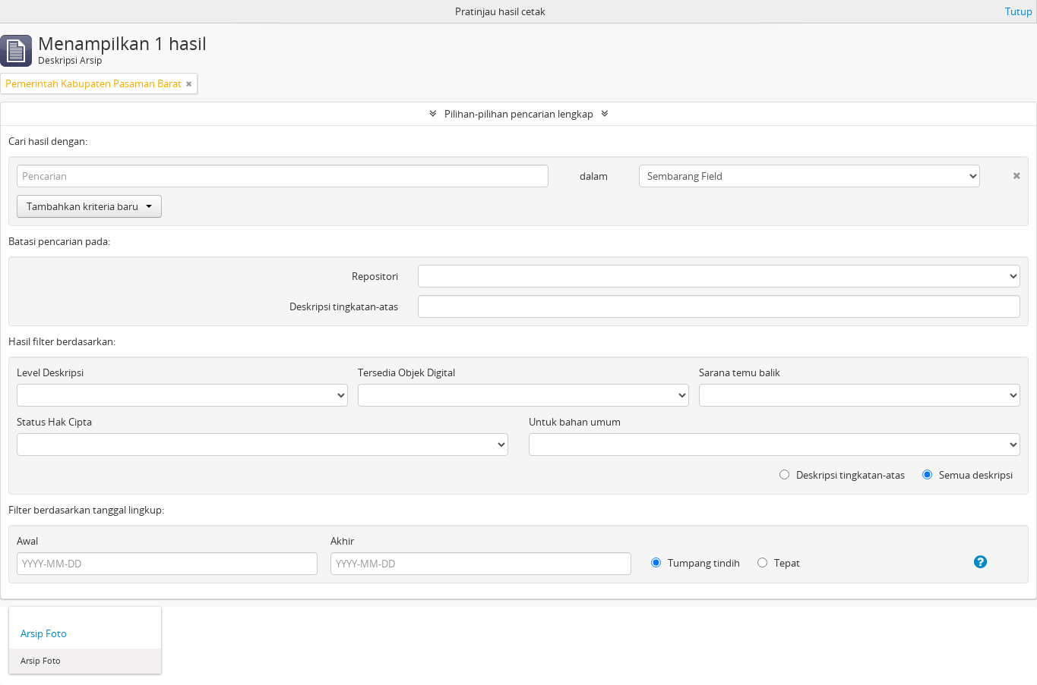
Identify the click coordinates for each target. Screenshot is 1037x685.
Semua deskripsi (967, 475)
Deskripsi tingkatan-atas (343, 306)
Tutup (1018, 11)
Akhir (342, 541)
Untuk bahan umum (575, 422)
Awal (27, 541)
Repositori (375, 276)
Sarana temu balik (739, 372)
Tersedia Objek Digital (406, 372)
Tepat (778, 563)
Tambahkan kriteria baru (89, 206)
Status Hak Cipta (54, 422)
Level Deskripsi (50, 372)
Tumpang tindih (695, 563)
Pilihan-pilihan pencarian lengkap (518, 114)
